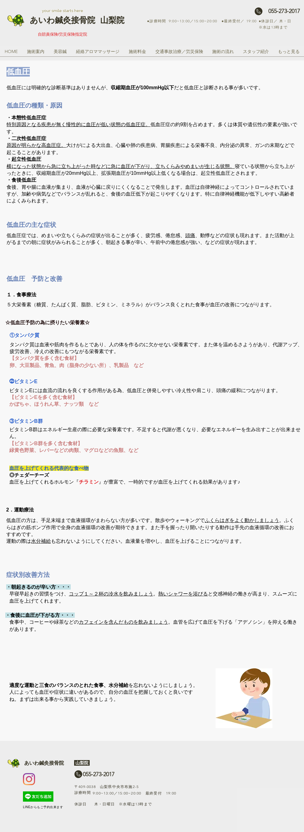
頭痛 (190, 235)
